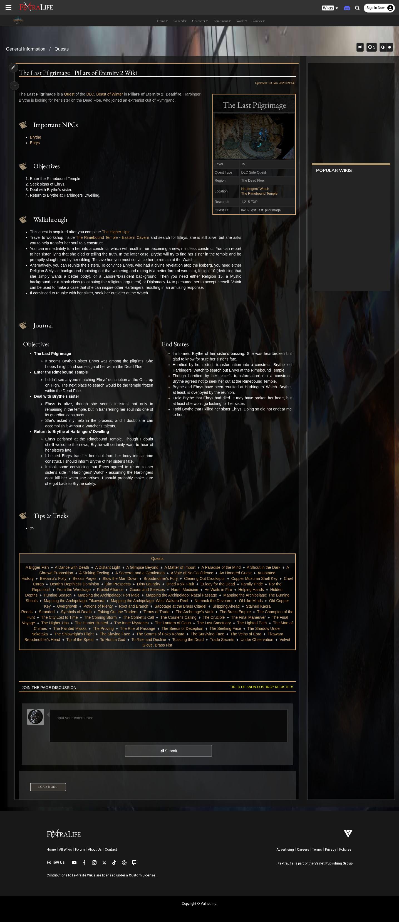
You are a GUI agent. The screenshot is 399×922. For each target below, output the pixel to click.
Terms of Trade (159, 612)
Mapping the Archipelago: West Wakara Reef (149, 600)
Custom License (142, 875)
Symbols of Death (79, 612)
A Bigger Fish (36, 567)
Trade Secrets (222, 639)
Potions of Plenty (97, 606)
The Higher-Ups (117, 232)
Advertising (285, 849)
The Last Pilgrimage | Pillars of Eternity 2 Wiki (79, 72)
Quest (70, 94)
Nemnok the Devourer (213, 600)
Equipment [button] (222, 21)
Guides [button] (259, 21)
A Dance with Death (72, 567)
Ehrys (36, 143)
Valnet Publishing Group (333, 863)
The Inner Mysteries (133, 623)
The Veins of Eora (245, 634)
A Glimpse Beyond (142, 567)
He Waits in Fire (221, 589)
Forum (80, 849)
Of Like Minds (251, 600)
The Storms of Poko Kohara (160, 634)
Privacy (330, 849)
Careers (303, 849)
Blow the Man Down (131, 578)
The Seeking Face (227, 628)
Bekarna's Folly (64, 578)
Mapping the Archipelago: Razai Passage (181, 595)
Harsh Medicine (187, 589)
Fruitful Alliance (113, 589)
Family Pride (266, 584)
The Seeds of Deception (184, 628)
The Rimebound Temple (257, 194)
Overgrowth (67, 606)
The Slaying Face (115, 634)
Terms (317, 849)
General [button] (180, 21)
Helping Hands (254, 589)
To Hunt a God (112, 639)
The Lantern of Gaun (175, 623)
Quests (61, 49)
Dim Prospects (132, 584)
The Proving (105, 628)
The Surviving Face (207, 634)
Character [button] (200, 21)
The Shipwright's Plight (73, 634)
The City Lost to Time (62, 617)
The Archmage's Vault (197, 612)
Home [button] (162, 21)
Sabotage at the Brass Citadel (180, 606)
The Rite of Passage (139, 628)
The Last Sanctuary (216, 623)
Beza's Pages (96, 578)
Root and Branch (133, 606)
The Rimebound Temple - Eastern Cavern (113, 237)
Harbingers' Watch (253, 189)
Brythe (37, 137)
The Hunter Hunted (93, 623)
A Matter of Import (179, 567)
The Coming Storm (103, 617)
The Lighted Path (254, 623)
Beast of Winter (111, 94)
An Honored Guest (235, 573)
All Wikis (65, 849)
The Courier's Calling (181, 617)
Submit (168, 751)
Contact (111, 849)
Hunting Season (57, 595)
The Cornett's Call (141, 617)
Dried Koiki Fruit (195, 584)
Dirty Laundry (163, 584)
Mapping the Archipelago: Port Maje (108, 595)
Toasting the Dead (188, 639)
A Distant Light (107, 567)
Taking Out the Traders (120, 612)
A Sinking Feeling (94, 573)
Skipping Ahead (225, 606)
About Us (95, 849)
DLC (91, 94)
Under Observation (256, 639)
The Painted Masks (71, 628)
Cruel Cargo (48, 584)
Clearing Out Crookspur (215, 578)
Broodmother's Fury (172, 578)
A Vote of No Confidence (191, 573)
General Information (25, 49)
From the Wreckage (77, 589)
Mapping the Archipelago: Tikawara (74, 600)
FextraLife (285, 863)
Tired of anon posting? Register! (259, 687)
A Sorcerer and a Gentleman (139, 573)
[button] (330, 8)
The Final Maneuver (251, 617)
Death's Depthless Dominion (89, 584)
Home (51, 849)
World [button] (241, 21)
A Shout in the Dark (263, 567)
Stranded (50, 612)
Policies (345, 849)
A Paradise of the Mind (221, 567)
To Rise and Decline (148, 639)
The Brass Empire (238, 612)
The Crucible (217, 617)
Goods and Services (150, 589)
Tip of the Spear (80, 639)
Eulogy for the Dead (232, 584)
